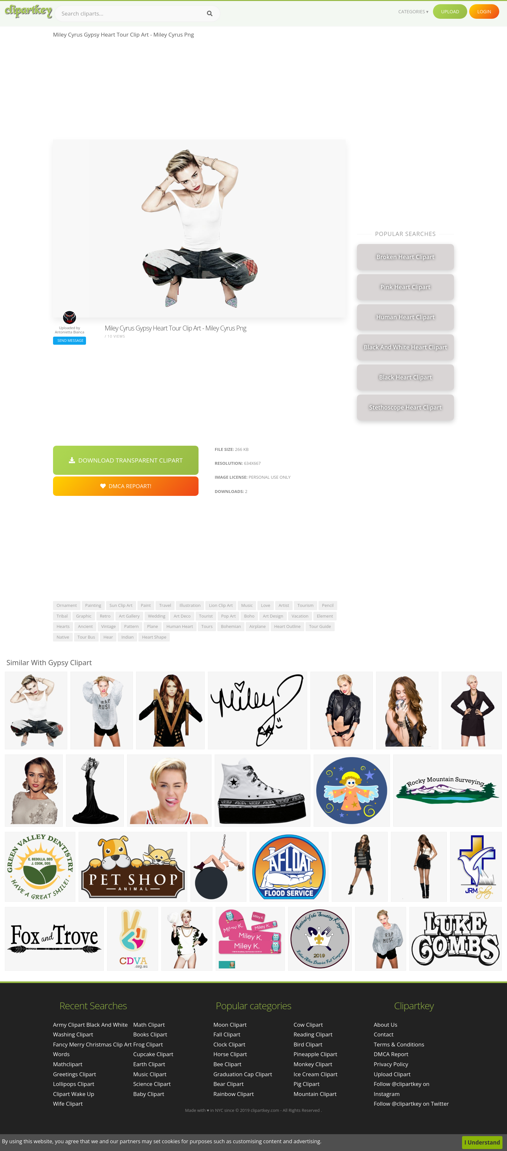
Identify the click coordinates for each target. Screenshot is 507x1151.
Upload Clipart (392, 1074)
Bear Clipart (228, 1084)
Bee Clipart (227, 1064)
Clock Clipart (229, 1044)
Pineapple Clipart (315, 1054)
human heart (180, 626)
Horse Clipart (230, 1054)
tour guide (320, 626)
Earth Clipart (149, 1064)
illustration (189, 605)
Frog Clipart (148, 1044)
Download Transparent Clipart (126, 460)
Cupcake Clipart (153, 1054)
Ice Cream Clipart (316, 1074)
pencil (328, 605)
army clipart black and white (90, 1024)
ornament (67, 605)
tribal (62, 616)
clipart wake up (73, 1094)
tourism (305, 605)
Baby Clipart (148, 1094)
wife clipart (68, 1103)
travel (165, 605)
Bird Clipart (308, 1044)
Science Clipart (152, 1084)
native (63, 637)
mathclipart (67, 1064)
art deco (182, 616)
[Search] (209, 13)
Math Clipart (149, 1024)
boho (249, 616)
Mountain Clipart (315, 1094)
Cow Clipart (308, 1024)
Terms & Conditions (399, 1044)
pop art (228, 616)
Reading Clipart (313, 1034)
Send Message (69, 340)
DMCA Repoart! (125, 486)
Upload (450, 11)
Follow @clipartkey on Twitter (411, 1103)
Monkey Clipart (313, 1064)
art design (273, 616)
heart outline (287, 626)
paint (146, 605)
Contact (384, 1034)
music (247, 605)
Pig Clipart (306, 1084)
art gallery (129, 616)
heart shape (154, 637)
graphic (83, 616)
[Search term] (137, 13)
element (325, 616)
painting (93, 605)
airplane (257, 626)
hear (108, 637)
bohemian (231, 626)
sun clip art (121, 605)
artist (284, 605)
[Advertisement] (199, 91)
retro (105, 616)
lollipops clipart (73, 1084)
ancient (85, 626)
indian (127, 637)
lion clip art (221, 605)
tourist (206, 616)
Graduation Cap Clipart (242, 1074)
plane (152, 626)
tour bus (86, 637)
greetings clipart (74, 1074)
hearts (63, 626)
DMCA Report (391, 1054)
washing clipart (73, 1034)
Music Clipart (150, 1074)
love (265, 605)
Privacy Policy (391, 1064)
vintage (108, 626)
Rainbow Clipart (233, 1094)
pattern (131, 626)
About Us (385, 1024)
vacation (300, 616)
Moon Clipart (230, 1024)
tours (206, 626)
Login (484, 11)
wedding (157, 616)
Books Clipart (150, 1034)
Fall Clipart (226, 1034)
